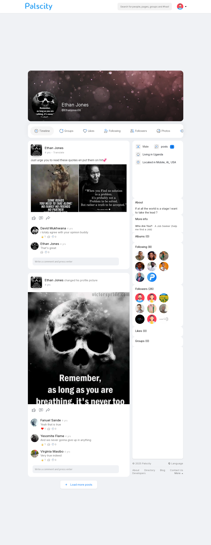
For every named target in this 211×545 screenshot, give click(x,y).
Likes (138, 330)
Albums (140, 236)
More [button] (178, 473)
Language (175, 463)
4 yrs (48, 152)
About (135, 470)
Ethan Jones (75, 105)
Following (141, 246)
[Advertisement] (105, 44)
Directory (149, 470)
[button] (145, 6)
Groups (140, 341)
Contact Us (176, 470)
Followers (141, 288)
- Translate (57, 152)
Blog (162, 470)
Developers (139, 473)
